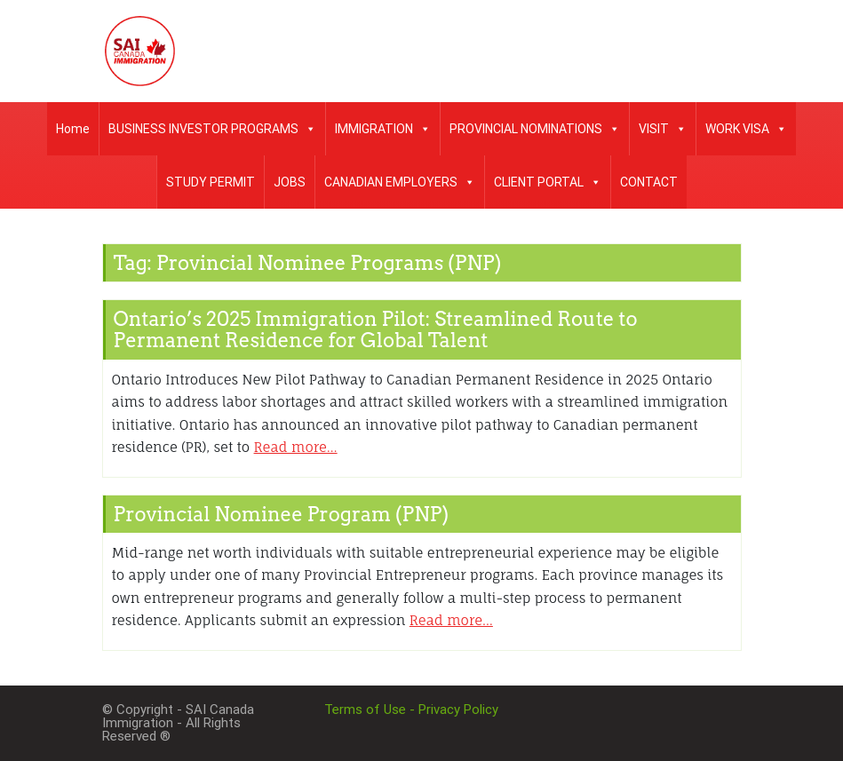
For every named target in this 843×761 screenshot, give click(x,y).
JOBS (290, 182)
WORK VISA (746, 128)
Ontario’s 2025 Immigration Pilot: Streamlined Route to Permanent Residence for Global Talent (376, 329)
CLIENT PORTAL (547, 182)
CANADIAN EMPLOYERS (399, 182)
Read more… (296, 447)
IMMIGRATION (383, 128)
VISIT (663, 128)
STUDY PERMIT (210, 182)
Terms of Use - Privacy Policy (411, 709)
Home (73, 129)
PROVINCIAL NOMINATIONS (534, 128)
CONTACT (649, 182)
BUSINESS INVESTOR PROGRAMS (212, 128)
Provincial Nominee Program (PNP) (281, 514)
